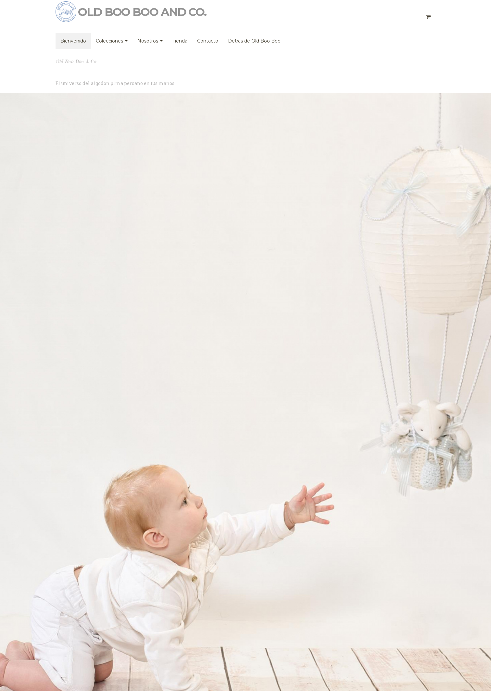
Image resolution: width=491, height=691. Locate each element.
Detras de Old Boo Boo (254, 41)
